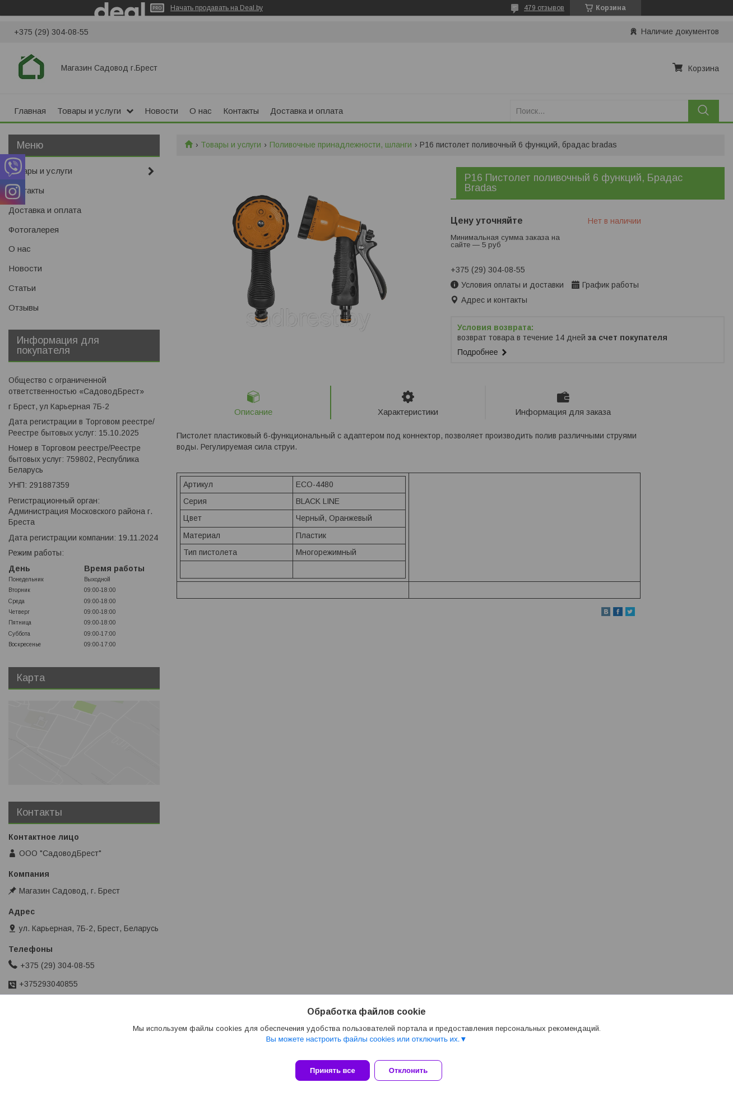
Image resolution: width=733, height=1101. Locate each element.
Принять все (332, 1070)
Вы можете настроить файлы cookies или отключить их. (363, 1046)
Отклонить (415, 1070)
